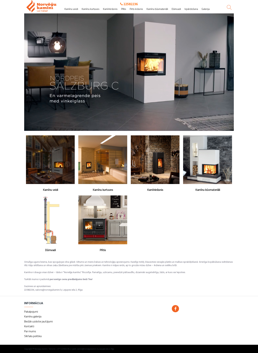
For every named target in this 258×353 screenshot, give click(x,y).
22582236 (129, 4)
